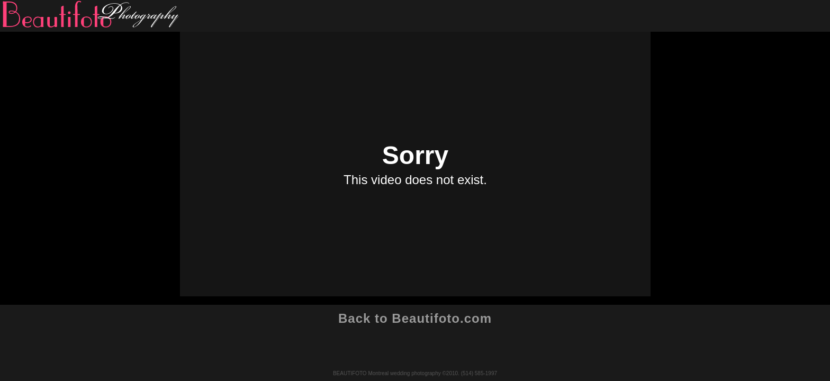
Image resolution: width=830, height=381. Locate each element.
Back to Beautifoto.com (415, 318)
